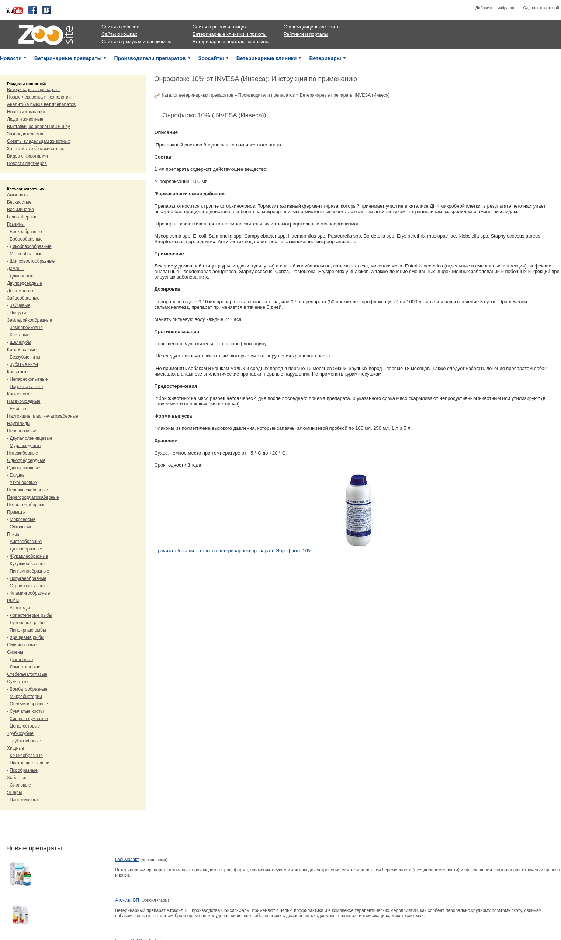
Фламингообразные (30, 593)
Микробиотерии (26, 696)
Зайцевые (20, 305)
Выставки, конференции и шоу (38, 126)
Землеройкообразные (29, 320)
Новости (11, 58)
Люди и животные (25, 119)
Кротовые (20, 335)
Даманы (15, 268)
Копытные (17, 371)
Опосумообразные (29, 703)
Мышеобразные (26, 253)
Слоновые (20, 785)
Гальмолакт (127, 859)
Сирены (15, 652)
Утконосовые (23, 482)
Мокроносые (22, 519)
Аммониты (18, 194)
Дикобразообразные (30, 246)
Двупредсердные (24, 283)
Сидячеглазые (22, 644)
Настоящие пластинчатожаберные (42, 416)
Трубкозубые (20, 733)
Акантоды (20, 608)
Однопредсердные (26, 460)
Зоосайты (211, 58)
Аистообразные (26, 541)
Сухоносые (21, 526)
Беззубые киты (25, 357)
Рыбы (13, 600)
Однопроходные (23, 467)
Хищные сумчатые (29, 718)
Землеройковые (26, 327)
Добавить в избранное (496, 8)
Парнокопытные (26, 386)
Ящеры (14, 792)
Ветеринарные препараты (68, 58)
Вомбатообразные (28, 689)
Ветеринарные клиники (266, 58)
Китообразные (22, 349)
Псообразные (24, 770)
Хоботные (17, 777)
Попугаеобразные (28, 578)
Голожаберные (22, 217)
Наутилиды (18, 423)
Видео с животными (27, 156)
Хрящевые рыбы (27, 637)
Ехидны (17, 475)
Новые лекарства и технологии (39, 97)
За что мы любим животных (35, 148)
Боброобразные (26, 239)
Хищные (15, 748)
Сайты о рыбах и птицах (220, 27)
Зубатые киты (24, 364)
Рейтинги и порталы (306, 34)
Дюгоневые (21, 659)
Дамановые (22, 276)
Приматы (16, 512)
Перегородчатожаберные (33, 497)
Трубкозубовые (25, 740)
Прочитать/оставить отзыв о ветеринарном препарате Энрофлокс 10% (233, 550)
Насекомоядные (23, 401)
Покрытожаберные (26, 504)
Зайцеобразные (23, 298)
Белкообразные (26, 231)
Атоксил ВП (127, 900)
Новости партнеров (27, 163)
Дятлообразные (26, 549)
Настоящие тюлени (29, 763)
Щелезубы (20, 342)
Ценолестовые (25, 726)
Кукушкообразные (28, 563)
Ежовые (18, 408)
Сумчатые (17, 681)
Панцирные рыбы (28, 630)
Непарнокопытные (29, 379)
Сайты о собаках (120, 27)
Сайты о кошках (119, 34)
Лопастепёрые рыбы (31, 615)
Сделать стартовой (541, 8)
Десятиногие (20, 290)
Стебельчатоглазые (27, 674)
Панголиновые (24, 799)
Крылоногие (19, 394)
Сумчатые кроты (27, 711)
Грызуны (16, 224)
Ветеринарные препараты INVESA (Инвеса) (345, 95)
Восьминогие (20, 209)
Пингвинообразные (29, 571)
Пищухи (18, 312)
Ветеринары (325, 58)
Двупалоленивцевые (31, 438)
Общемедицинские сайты (312, 27)
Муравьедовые (25, 445)
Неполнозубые (22, 430)
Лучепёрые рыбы (27, 622)
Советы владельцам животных (38, 141)
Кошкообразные (26, 755)
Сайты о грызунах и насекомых (136, 41)
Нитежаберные (22, 453)
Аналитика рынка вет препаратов (41, 104)
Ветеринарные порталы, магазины (231, 41)
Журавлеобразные (29, 556)
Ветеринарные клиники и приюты (230, 34)
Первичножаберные (27, 490)
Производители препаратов (150, 58)
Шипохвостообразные (32, 261)
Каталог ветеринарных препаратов (197, 95)
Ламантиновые (25, 667)
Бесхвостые (19, 202)
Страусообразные (28, 585)
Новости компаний (26, 111)
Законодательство (26, 133)
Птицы (13, 534)
